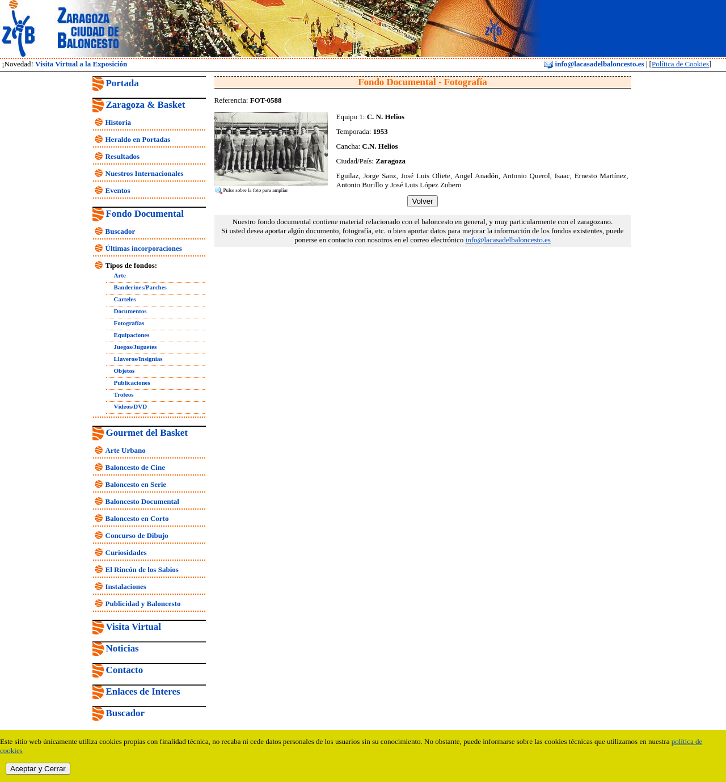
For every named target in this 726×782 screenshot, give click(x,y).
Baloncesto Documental (142, 501)
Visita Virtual (133, 626)
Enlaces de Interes (143, 691)
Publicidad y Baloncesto (143, 603)
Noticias (122, 648)
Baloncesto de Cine (135, 467)
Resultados (122, 156)
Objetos (124, 370)
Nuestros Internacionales (144, 173)
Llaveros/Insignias (138, 358)
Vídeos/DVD (130, 406)
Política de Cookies (680, 64)
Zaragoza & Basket (145, 104)
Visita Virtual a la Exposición (81, 64)
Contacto (124, 670)
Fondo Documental (145, 213)
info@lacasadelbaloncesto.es (594, 64)
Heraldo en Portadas (138, 139)
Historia (118, 122)
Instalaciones (125, 586)
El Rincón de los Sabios (142, 569)
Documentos (130, 311)
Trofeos (124, 394)
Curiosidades (126, 552)
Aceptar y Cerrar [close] (38, 768)
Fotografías (129, 322)
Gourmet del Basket (147, 432)
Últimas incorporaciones (143, 248)
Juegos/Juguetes (135, 346)
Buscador (120, 231)
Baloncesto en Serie (136, 484)
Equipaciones (132, 334)
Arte (120, 275)
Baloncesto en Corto (137, 518)
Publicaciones (132, 382)
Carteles (125, 299)
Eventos (117, 190)
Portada (122, 83)
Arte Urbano (125, 450)
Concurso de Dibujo (136, 535)
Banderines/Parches (140, 287)
